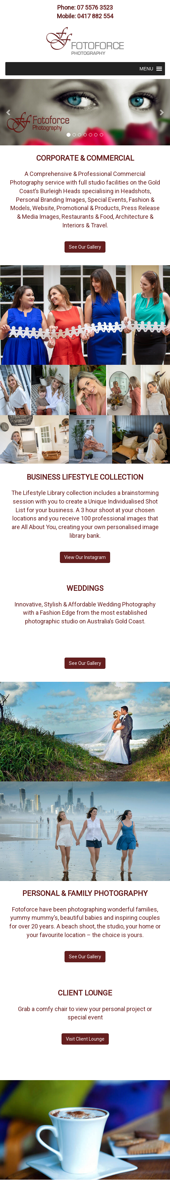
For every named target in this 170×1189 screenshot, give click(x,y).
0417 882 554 (95, 16)
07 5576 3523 (95, 7)
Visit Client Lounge (85, 1039)
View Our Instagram (85, 557)
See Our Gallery (85, 247)
